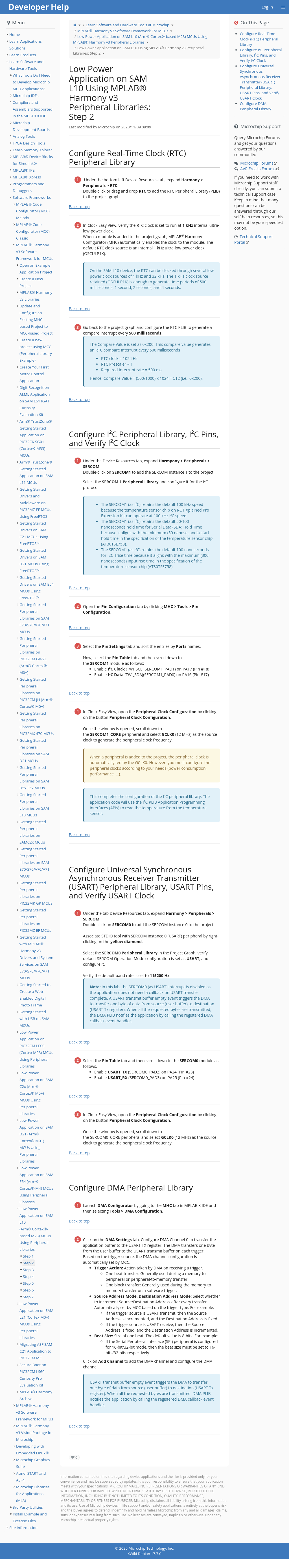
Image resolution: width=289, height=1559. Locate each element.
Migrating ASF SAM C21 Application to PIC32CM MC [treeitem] (35, 1351)
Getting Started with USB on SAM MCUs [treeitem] (34, 1018)
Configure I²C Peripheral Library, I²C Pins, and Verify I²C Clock (261, 55)
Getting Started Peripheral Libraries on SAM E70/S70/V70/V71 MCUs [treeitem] (34, 618)
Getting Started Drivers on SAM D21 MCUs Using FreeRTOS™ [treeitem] (34, 560)
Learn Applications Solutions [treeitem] (25, 45)
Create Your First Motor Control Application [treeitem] (34, 374)
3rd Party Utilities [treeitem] (28, 1507)
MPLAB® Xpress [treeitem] (27, 177)
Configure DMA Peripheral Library (255, 106)
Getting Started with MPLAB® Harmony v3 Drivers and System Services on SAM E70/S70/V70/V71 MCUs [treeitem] (36, 957)
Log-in (267, 7)
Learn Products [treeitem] (22, 54)
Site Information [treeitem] (23, 1527)
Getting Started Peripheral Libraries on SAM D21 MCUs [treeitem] (34, 750)
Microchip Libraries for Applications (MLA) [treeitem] (32, 1493)
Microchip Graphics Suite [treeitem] (33, 1463)
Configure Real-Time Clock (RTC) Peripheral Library (259, 39)
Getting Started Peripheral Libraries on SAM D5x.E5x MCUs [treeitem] (34, 777)
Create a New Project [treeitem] (31, 282)
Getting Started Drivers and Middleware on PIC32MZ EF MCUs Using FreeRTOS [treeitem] (35, 503)
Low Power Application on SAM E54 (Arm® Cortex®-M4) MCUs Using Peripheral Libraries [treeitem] (36, 1184)
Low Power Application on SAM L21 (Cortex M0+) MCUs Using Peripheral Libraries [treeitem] (36, 1320)
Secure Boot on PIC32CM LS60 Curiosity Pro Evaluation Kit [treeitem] (32, 1375)
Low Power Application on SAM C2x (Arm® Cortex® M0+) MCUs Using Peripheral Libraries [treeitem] (36, 1093)
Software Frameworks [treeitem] (32, 197)
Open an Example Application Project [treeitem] (35, 269)
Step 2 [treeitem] (28, 1262)
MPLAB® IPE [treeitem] (24, 170)
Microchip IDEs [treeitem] (26, 95)
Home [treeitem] (14, 34)
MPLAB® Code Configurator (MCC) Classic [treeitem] (33, 231)
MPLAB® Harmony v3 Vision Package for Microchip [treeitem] (34, 1432)
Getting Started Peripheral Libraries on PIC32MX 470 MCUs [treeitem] (36, 723)
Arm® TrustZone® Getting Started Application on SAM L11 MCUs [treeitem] (36, 472)
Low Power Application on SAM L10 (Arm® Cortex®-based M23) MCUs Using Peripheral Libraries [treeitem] (36, 1229)
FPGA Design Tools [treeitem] (29, 143)
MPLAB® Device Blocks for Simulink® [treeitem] (33, 160)
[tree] (30, 34)
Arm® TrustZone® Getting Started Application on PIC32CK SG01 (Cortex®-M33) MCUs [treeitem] (35, 438)
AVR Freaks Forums (257, 168)
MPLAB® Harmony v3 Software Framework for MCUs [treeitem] (34, 251)
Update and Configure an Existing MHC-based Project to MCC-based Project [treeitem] (35, 319)
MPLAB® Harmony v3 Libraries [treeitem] (35, 296)
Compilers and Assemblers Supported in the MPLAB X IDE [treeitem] (32, 109)
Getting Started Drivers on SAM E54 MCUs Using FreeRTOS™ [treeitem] (36, 587)
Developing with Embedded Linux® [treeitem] (32, 1450)
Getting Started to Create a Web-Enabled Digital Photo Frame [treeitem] (35, 995)
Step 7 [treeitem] (28, 1296)
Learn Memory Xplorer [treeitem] (32, 149)
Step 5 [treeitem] (28, 1283)
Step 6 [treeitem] (28, 1290)
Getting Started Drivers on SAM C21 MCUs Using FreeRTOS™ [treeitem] (33, 533)
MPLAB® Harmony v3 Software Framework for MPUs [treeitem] (34, 1412)
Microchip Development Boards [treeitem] (31, 126)
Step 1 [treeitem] (28, 1256)
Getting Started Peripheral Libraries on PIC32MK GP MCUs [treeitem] (35, 893)
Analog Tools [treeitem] (24, 136)
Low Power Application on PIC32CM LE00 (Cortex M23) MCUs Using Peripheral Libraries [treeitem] (36, 1049)
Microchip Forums (256, 163)
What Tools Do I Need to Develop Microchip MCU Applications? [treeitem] (32, 82)
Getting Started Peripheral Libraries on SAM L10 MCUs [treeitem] (34, 805)
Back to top (79, 206)
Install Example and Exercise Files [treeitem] (30, 1517)
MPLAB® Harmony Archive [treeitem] (35, 1395)
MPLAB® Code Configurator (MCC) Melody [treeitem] (33, 211)
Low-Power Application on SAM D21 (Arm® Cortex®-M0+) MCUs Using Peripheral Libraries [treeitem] (36, 1141)
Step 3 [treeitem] (28, 1269)
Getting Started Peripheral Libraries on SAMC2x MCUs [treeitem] (32, 832)
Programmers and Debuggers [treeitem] (28, 187)
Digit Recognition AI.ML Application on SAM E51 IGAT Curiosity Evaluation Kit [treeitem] (34, 401)
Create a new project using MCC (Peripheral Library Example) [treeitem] (35, 350)
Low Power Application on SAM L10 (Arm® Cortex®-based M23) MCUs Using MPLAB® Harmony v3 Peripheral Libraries (140, 39)
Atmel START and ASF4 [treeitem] (31, 1477)
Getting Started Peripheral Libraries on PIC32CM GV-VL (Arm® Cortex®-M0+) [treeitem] (33, 655)
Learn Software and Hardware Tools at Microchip (127, 24)
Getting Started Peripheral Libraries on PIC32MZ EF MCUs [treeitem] (35, 920)
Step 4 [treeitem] (28, 1276)
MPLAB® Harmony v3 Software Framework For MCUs (122, 30)
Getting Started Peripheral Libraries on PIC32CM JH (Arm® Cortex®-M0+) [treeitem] (35, 693)
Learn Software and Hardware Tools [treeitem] (26, 65)
